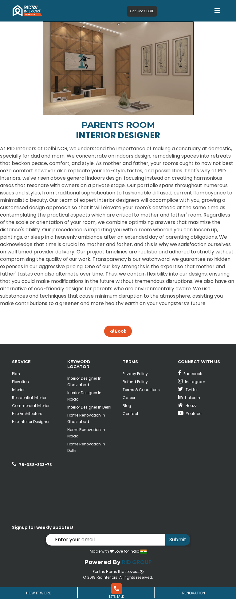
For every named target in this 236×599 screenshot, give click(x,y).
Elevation (20, 381)
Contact (130, 413)
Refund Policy (135, 381)
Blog (127, 405)
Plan (16, 373)
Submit (177, 539)
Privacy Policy (135, 373)
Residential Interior (29, 397)
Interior (18, 389)
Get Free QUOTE (142, 11)
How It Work (38, 593)
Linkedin (189, 397)
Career (129, 397)
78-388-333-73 (35, 465)
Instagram (191, 381)
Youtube (189, 413)
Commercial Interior (30, 405)
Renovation (193, 593)
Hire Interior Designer (30, 421)
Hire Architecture (27, 413)
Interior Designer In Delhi (89, 407)
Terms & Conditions (141, 389)
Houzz (187, 405)
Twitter (188, 389)
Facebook (190, 373)
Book (118, 331)
